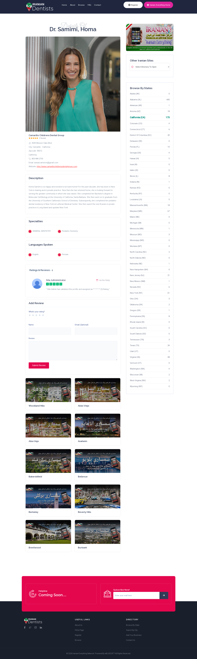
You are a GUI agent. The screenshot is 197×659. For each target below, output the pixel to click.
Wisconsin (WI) (136, 375)
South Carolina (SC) (138, 328)
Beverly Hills (84, 512)
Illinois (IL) (134, 176)
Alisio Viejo (83, 405)
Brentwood (35, 547)
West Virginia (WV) (138, 380)
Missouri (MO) (136, 234)
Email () (81, 325)
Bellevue (83, 476)
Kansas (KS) (135, 188)
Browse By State (132, 625)
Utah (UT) (134, 351)
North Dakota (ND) (138, 258)
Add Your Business (134, 635)
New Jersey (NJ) (137, 275)
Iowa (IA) (133, 164)
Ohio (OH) (134, 299)
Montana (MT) (136, 246)
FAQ (89, 5)
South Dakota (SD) (138, 334)
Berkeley (33, 512)
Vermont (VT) (135, 363)
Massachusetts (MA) (139, 205)
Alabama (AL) (135, 99)
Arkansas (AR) (136, 105)
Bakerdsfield (35, 476)
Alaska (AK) (135, 94)
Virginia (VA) (135, 357)
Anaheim (82, 441)
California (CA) (137, 117)
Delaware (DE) (136, 141)
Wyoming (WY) (136, 386)
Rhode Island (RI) (137, 322)
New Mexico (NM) (137, 281)
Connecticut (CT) (137, 129)
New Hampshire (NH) (139, 269)
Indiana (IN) (134, 182)
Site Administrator (56, 280)
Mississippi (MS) (137, 240)
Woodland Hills (37, 405)
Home (64, 5)
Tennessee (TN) (137, 339)
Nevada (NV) (135, 287)
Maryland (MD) (136, 211)
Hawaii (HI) (134, 158)
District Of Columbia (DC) (140, 135)
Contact (97, 5)
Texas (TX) (134, 345)
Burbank (82, 547)
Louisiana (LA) (136, 199)
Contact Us (130, 640)
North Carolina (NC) (138, 252)
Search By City (132, 630)
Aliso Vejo (34, 441)
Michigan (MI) (135, 223)
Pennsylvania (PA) (137, 316)
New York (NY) (136, 293)
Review (32, 338)
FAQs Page (79, 630)
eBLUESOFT (110, 653)
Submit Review (39, 365)
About (72, 5)
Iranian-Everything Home (159, 5)
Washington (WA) (137, 369)
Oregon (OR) (135, 310)
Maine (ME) (134, 217)
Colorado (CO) (136, 123)
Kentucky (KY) (136, 193)
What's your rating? (37, 312)
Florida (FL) (135, 147)
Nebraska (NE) (136, 263)
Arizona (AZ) (135, 111)
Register (134, 5)
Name (31, 325)
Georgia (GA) (135, 153)
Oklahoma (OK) (136, 304)
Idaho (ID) (134, 170)
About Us (78, 625)
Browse (81, 5)
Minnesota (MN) (136, 228)
